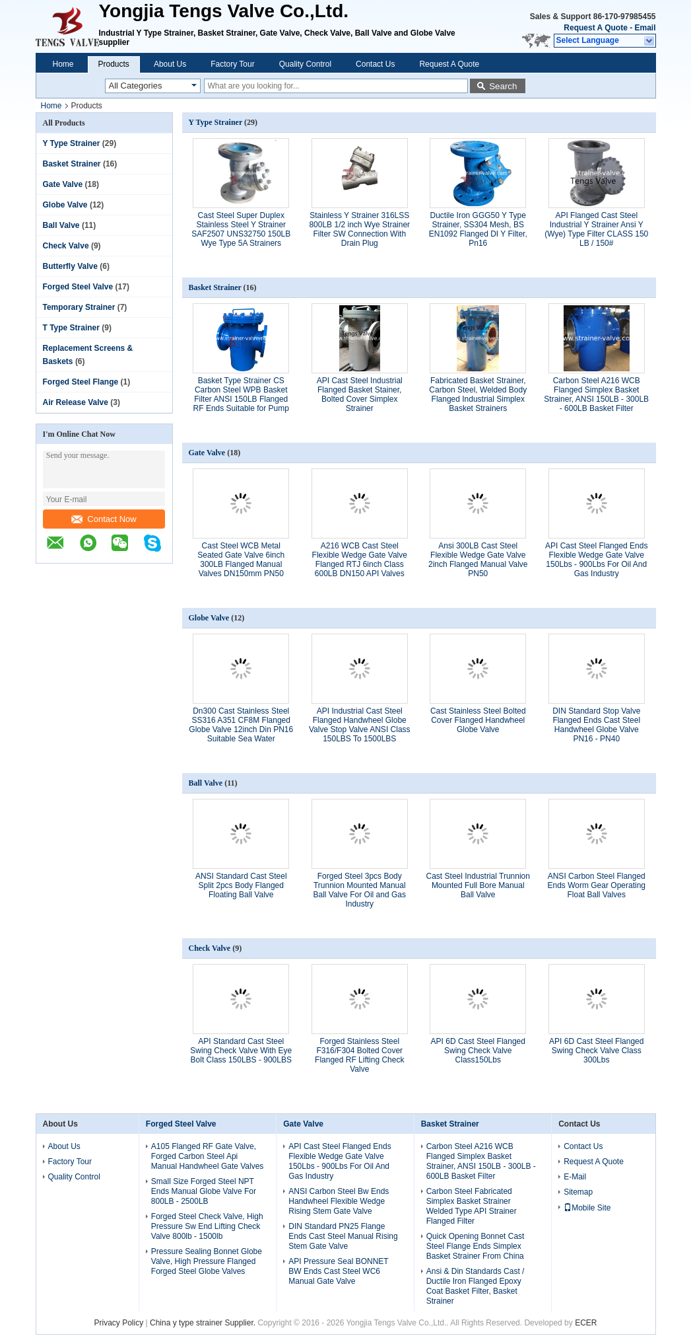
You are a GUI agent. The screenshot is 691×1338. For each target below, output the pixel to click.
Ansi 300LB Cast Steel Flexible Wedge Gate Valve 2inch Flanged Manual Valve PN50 (478, 559)
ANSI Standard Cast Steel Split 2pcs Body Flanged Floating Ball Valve (241, 885)
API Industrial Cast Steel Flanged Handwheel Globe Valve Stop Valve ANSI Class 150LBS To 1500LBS (360, 724)
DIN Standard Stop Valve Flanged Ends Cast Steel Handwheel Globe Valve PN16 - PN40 (596, 724)
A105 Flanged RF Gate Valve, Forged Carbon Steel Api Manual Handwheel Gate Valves (207, 1156)
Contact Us (375, 64)
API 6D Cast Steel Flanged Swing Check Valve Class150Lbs (478, 1050)
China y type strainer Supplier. (203, 1322)
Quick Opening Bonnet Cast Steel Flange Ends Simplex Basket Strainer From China (475, 1246)
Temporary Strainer (79, 307)
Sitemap (578, 1192)
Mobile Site (587, 1207)
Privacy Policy (119, 1322)
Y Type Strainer (71, 143)
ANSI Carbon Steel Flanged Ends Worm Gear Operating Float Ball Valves (596, 885)
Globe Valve (65, 204)
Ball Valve (61, 225)
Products (113, 64)
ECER (586, 1322)
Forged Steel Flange (81, 382)
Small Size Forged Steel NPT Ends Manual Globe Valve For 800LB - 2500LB (203, 1191)
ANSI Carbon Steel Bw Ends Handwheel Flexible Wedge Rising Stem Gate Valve (338, 1201)
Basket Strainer (72, 163)
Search (503, 86)
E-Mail (575, 1176)
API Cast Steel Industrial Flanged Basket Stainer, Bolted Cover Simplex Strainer (360, 394)
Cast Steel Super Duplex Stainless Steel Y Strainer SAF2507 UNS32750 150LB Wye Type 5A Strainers (240, 229)
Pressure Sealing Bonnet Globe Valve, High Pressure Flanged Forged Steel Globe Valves (206, 1261)
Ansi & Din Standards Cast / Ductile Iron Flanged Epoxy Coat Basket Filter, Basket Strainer (475, 1286)
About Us (170, 64)
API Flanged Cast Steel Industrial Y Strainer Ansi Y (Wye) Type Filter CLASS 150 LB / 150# (596, 229)
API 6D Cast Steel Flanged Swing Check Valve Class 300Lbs (596, 1050)
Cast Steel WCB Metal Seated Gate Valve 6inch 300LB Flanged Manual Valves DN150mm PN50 (240, 559)
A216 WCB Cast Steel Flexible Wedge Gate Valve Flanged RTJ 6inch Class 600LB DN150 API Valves (359, 559)
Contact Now (103, 519)
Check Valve (66, 245)
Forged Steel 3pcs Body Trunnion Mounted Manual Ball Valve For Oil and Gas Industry (359, 890)
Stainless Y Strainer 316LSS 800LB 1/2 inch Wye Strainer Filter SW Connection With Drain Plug (359, 229)
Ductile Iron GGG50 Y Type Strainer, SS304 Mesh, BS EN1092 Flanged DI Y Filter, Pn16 (478, 229)
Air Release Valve (75, 402)
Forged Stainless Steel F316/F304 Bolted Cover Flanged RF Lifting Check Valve (359, 1055)
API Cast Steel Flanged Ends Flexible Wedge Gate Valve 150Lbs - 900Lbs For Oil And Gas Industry (596, 559)
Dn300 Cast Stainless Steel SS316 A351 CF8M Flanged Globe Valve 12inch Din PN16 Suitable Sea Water (241, 724)
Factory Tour (232, 64)
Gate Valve (63, 184)
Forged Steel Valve (78, 286)
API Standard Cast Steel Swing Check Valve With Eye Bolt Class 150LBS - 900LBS (241, 1050)
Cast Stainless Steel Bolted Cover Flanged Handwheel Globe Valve (478, 720)
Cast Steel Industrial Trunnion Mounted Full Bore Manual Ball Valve (478, 885)
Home (63, 64)
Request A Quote (595, 27)
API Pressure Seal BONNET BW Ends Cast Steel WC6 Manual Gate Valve (338, 1271)
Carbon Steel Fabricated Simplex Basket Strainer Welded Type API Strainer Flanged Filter (471, 1206)
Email (644, 27)
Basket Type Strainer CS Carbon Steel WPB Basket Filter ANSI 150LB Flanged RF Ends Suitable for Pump (241, 394)
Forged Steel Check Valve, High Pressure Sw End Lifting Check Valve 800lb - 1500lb (207, 1226)
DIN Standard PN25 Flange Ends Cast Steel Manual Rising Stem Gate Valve (342, 1236)
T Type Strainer (71, 327)
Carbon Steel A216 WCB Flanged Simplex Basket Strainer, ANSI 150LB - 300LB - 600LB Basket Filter (596, 394)
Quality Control (305, 64)
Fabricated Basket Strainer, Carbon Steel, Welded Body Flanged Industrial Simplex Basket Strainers (478, 394)
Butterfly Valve (70, 266)
